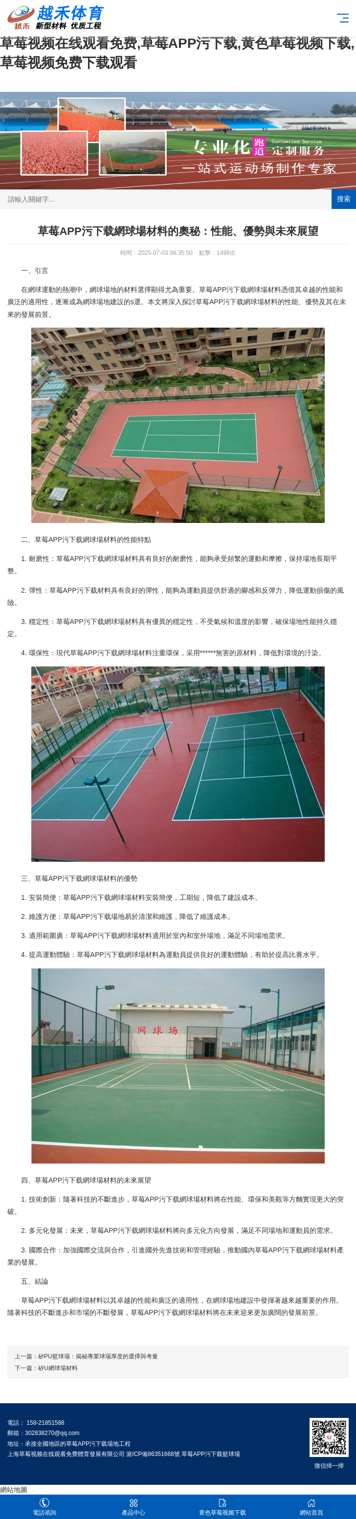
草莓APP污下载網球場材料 (240, 289)
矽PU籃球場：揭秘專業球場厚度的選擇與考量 (98, 1356)
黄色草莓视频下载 (222, 1507)
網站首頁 (311, 1507)
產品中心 (133, 1507)
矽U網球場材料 (58, 1368)
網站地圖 (13, 1490)
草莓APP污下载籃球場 (210, 1454)
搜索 (344, 199)
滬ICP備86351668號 (152, 1454)
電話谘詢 (44, 1507)
